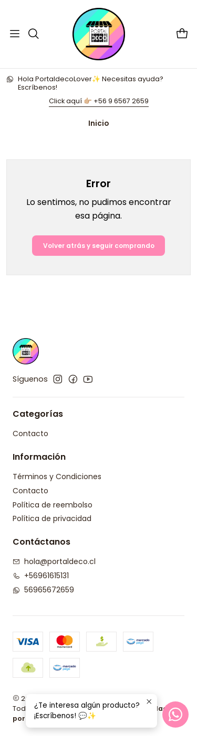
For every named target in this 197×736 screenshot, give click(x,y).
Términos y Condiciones (57, 476)
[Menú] (14, 34)
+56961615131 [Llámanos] (41, 575)
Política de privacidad (52, 518)
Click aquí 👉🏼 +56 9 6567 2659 (99, 100)
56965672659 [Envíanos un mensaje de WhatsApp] (43, 590)
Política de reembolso (52, 505)
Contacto (30, 433)
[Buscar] (33, 34)
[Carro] (182, 34)
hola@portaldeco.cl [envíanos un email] (54, 561)
